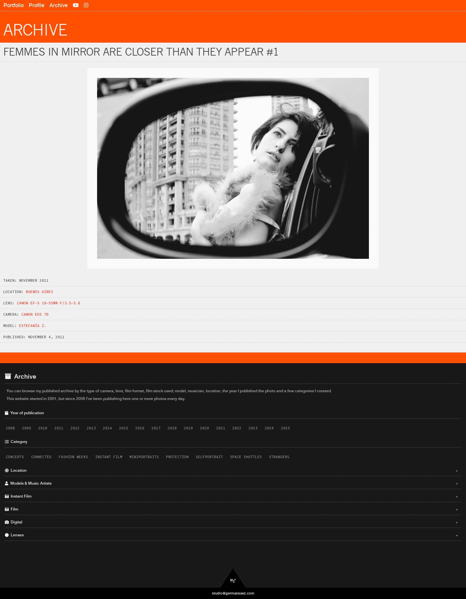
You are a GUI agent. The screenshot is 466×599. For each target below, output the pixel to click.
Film (231, 509)
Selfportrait (209, 457)
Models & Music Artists (231, 483)
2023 (253, 428)
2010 (42, 428)
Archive (59, 5)
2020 (204, 428)
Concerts (15, 457)
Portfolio (14, 5)
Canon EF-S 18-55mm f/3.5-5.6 (48, 303)
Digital (231, 522)
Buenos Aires (39, 291)
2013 (91, 428)
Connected (41, 457)
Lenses (231, 535)
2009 (26, 428)
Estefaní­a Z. (32, 325)
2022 (236, 428)
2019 (188, 428)
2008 (10, 428)
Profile (36, 5)
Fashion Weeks (73, 457)
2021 (220, 428)
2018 (172, 428)
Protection (177, 457)
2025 (285, 428)
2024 (269, 428)
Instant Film (108, 457)
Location (231, 470)
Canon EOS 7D (35, 314)
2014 (107, 428)
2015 (123, 428)
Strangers (279, 457)
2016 (139, 428)
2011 (58, 428)
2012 (75, 428)
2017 (156, 428)
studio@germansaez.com (233, 593)
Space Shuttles (246, 457)
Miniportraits (144, 457)
